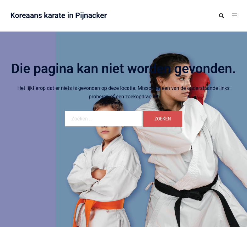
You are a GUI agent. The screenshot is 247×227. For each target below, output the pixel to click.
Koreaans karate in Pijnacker (58, 15)
